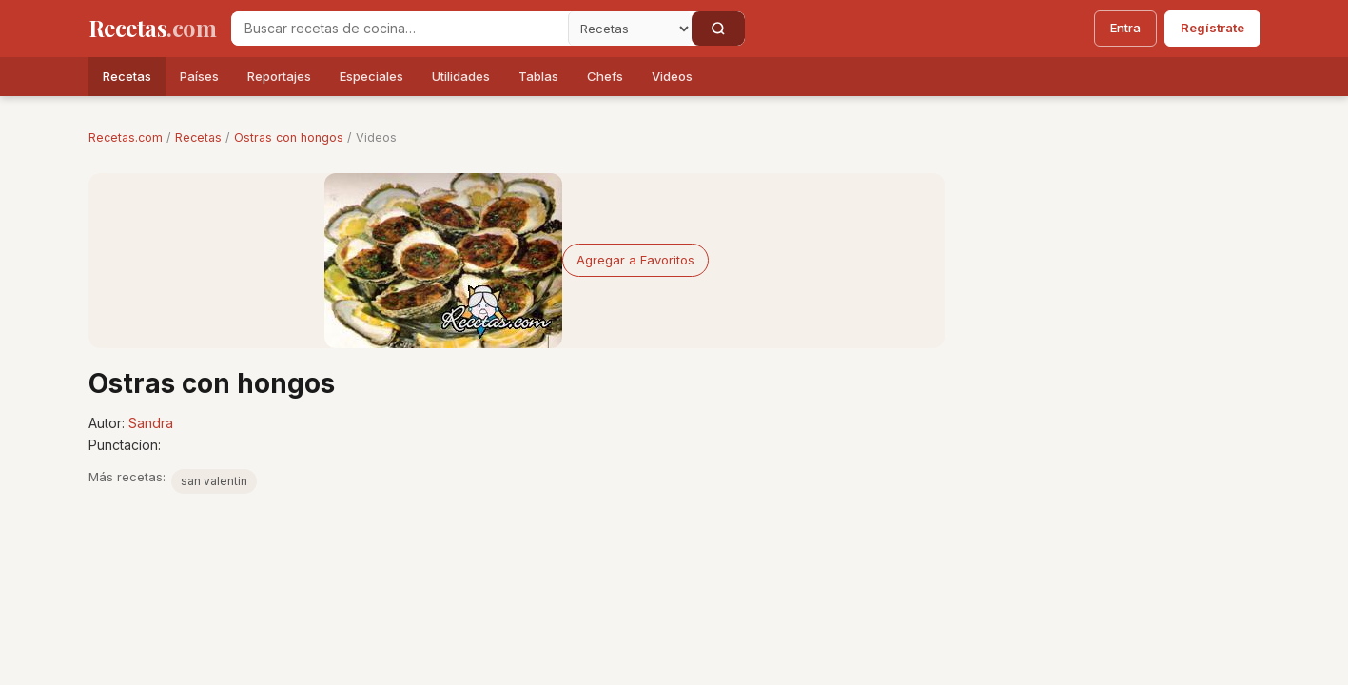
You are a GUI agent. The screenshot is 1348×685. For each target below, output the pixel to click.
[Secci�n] (630, 28)
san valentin (214, 481)
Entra (1125, 27)
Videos (672, 76)
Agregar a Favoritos (635, 259)
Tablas (538, 76)
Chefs (605, 76)
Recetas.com (125, 137)
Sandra (150, 423)
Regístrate (1212, 27)
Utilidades (461, 76)
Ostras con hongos (288, 137)
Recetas (127, 76)
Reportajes (279, 76)
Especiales (371, 76)
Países (199, 76)
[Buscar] (718, 28)
